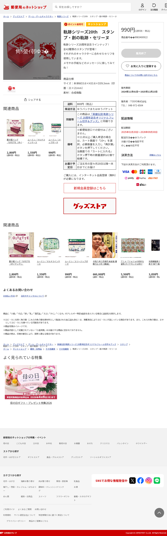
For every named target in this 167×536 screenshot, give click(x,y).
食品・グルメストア (55, 457)
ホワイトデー (141, 443)
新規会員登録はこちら (90, 188)
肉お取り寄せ (44, 481)
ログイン (142, 9)
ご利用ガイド (9, 509)
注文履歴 (154, 9)
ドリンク (60, 486)
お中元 (49, 443)
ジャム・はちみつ (28, 486)
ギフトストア (33, 457)
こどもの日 (21, 443)
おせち (90, 443)
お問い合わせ (40, 509)
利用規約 (7, 515)
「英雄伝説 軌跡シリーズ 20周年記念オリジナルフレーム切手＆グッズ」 (95, 117)
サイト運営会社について (24, 515)
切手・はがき (9, 481)
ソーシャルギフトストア (100, 457)
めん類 (6, 496)
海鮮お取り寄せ (27, 481)
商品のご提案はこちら (38, 520)
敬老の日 (63, 443)
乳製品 (77, 481)
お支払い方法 (9, 295)
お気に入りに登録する (143, 66)
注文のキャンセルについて (32, 295)
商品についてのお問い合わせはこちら (141, 75)
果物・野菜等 (62, 481)
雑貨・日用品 (26, 496)
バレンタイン (122, 443)
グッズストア (77, 457)
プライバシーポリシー (16, 520)
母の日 (6, 443)
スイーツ (42, 496)
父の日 (36, 443)
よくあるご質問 (24, 509)
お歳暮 (77, 443)
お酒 (76, 486)
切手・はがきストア (12, 457)
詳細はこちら (155, 154)
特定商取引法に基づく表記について (54, 515)
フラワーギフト (63, 496)
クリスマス (105, 443)
